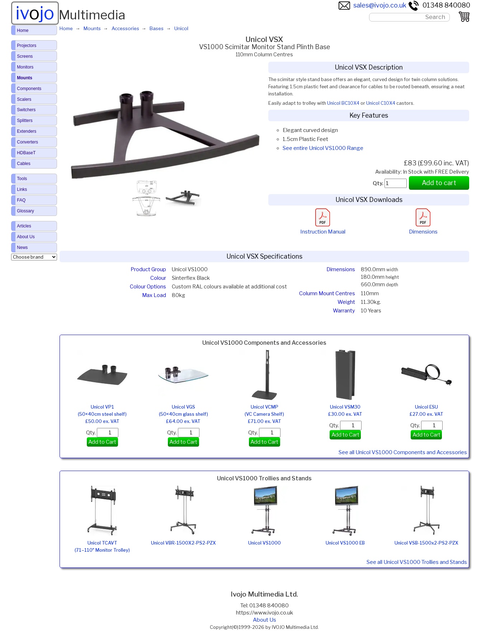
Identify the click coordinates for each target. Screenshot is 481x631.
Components (29, 88)
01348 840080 (439, 5)
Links (22, 189)
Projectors (26, 45)
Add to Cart (102, 442)
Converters (27, 142)
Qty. (102, 432)
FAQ (21, 200)
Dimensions (423, 228)
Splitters (24, 120)
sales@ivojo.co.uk (372, 5)
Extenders (26, 131)
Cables (23, 163)
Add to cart (439, 183)
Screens (25, 56)
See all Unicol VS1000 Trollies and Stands (417, 562)
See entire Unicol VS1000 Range (323, 148)
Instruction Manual (322, 228)
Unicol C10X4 (380, 103)
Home (22, 30)
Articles (24, 226)
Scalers (24, 99)
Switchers (26, 109)
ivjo (34, 13)
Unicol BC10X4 (343, 103)
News (22, 247)
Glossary (25, 210)
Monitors (25, 67)
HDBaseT (26, 152)
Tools (22, 178)
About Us (264, 620)
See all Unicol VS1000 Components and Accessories (403, 452)
